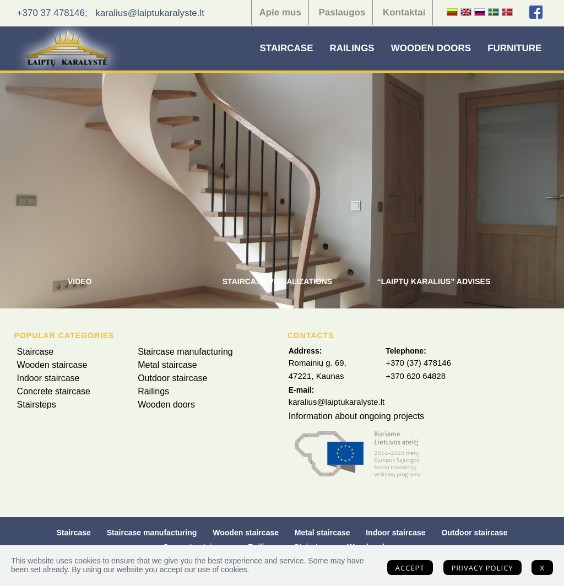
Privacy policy (482, 568)
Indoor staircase (48, 378)
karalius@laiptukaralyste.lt (149, 13)
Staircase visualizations (277, 281)
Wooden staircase (52, 365)
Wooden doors (431, 48)
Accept (410, 568)
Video (80, 281)
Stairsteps (36, 404)
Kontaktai (404, 12)
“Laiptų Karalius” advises (434, 281)
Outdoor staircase (172, 378)
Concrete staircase (53, 391)
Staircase (286, 48)
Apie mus (280, 12)
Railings (351, 48)
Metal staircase (167, 365)
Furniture (514, 48)
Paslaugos (341, 12)
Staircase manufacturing (185, 351)
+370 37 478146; (52, 13)
